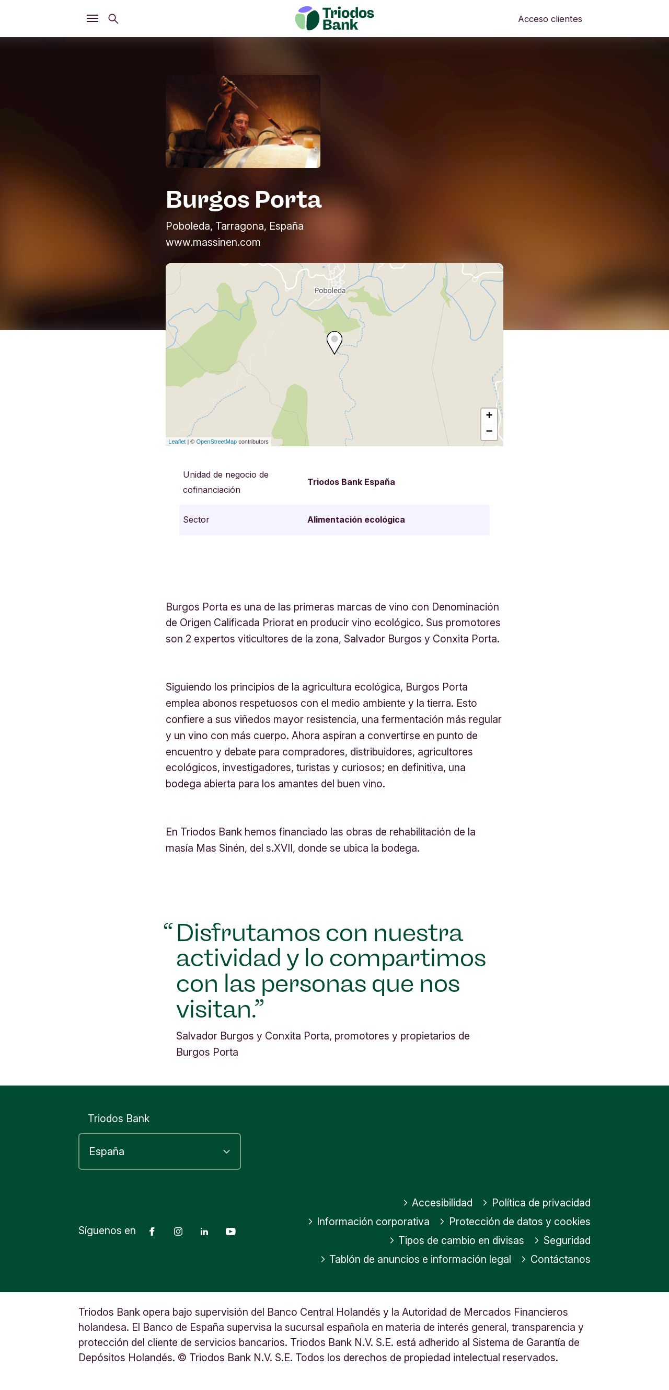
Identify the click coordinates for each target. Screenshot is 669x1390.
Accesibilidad (437, 1202)
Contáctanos (556, 1259)
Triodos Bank (118, 1118)
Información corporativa (368, 1221)
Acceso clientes (550, 19)
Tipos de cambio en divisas (457, 1240)
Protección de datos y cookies (515, 1221)
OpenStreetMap (217, 441)
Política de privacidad (536, 1202)
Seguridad (562, 1240)
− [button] (489, 432)
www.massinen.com (213, 242)
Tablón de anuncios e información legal (416, 1259)
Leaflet (177, 441)
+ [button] (489, 416)
